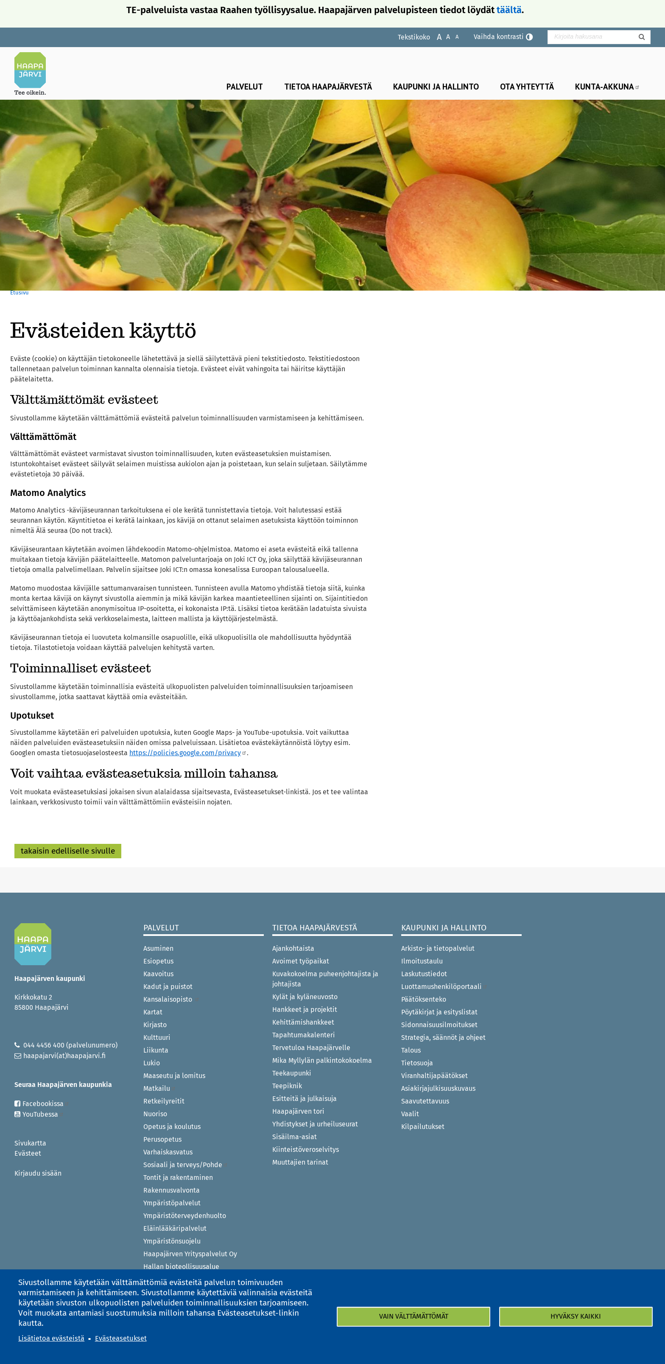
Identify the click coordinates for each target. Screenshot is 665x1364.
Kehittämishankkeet (303, 1022)
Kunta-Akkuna (607, 86)
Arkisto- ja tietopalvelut (438, 948)
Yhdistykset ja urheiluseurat (315, 1124)
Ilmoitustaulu (422, 961)
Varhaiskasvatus (168, 1152)
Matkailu (159, 1088)
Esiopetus (158, 961)
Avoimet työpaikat (300, 961)
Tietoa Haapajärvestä (328, 86)
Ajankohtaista (293, 948)
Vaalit (410, 1114)
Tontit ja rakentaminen (178, 1178)
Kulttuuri (156, 1038)
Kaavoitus (158, 974)
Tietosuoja (417, 1063)
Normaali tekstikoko (443, 36)
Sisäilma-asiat (294, 1137)
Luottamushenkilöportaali (444, 987)
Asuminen (158, 948)
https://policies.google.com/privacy (187, 753)
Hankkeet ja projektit (304, 1009)
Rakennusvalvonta (171, 1190)
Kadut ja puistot (168, 987)
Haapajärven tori (298, 1111)
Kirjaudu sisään (37, 1173)
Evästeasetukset (121, 1338)
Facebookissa (46, 1104)
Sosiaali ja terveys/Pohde (185, 1165)
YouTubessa (43, 1114)
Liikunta (155, 1050)
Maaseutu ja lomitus (174, 1076)
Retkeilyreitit (163, 1101)
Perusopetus (162, 1139)
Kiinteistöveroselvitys (305, 1150)
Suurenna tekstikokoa (435, 36)
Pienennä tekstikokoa (453, 36)
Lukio (151, 1063)
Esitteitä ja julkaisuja (304, 1099)
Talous (411, 1050)
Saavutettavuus (425, 1101)
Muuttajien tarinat (300, 1162)
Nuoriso (155, 1114)
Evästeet (27, 1153)
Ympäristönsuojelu (172, 1241)
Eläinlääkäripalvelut (175, 1228)
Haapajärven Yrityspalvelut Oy (190, 1254)
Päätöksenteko (423, 999)
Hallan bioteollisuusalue (181, 1267)
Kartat (152, 1012)
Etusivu (19, 292)
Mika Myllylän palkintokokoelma (322, 1060)
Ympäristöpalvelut (172, 1203)
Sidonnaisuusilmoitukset (439, 1025)
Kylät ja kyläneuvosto (305, 997)
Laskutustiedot (424, 974)
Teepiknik (287, 1086)
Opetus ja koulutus (172, 1127)
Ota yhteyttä (527, 86)
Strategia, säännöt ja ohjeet (443, 1038)
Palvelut (244, 86)
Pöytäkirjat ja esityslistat (439, 1012)
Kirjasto (155, 1025)
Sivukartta (30, 1143)
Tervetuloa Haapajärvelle (311, 1048)
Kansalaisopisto (171, 999)
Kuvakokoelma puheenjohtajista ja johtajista (325, 979)
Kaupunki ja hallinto (436, 86)
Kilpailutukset (422, 1127)
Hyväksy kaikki (575, 1316)
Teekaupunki (291, 1073)
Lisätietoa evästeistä (51, 1338)
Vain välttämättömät (413, 1316)
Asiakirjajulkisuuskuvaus (438, 1088)
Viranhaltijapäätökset (434, 1076)
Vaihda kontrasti (499, 37)
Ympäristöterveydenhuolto (184, 1216)
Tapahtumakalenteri (303, 1035)
